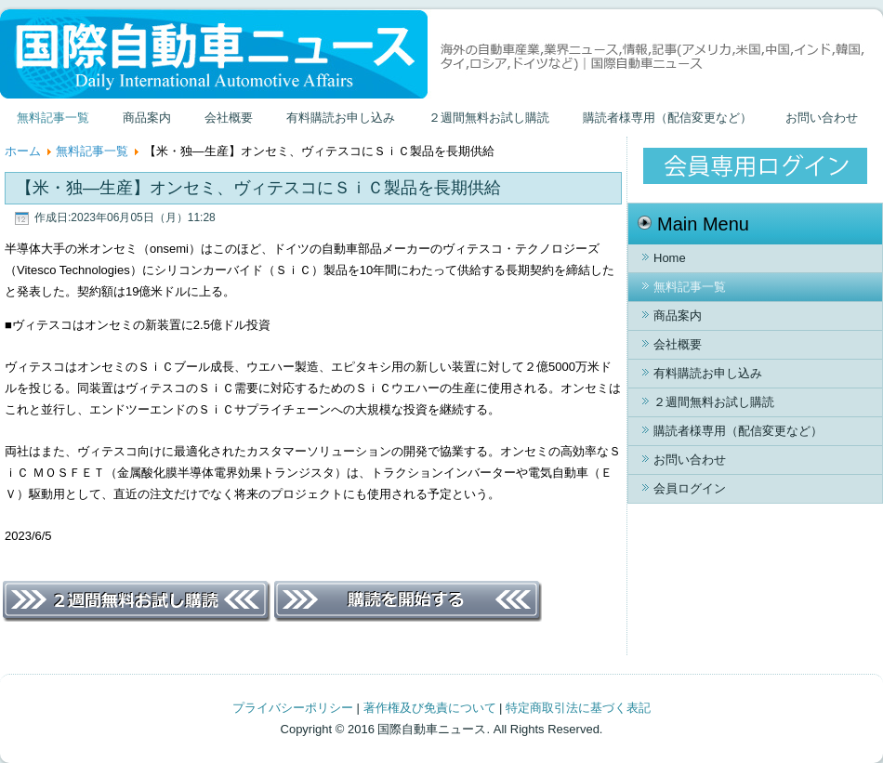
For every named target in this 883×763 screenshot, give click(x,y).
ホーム (23, 151)
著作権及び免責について (429, 708)
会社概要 (228, 118)
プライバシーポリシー (292, 708)
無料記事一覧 (53, 118)
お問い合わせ (821, 118)
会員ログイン (689, 488)
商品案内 (147, 118)
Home (669, 258)
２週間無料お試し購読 (488, 118)
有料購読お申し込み (340, 118)
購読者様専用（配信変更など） (667, 118)
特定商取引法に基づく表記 (578, 708)
